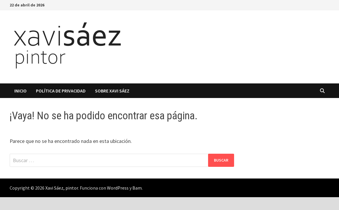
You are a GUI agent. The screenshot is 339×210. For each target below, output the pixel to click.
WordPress (118, 188)
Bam (137, 188)
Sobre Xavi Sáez (112, 91)
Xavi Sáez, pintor (61, 188)
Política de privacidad (61, 91)
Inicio (20, 91)
